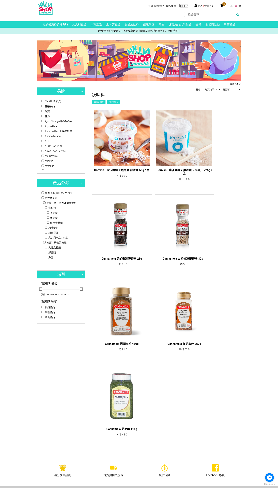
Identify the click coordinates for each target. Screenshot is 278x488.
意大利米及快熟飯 (56, 237)
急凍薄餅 (51, 227)
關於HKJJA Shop (46, 440)
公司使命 (42, 450)
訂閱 (232, 384)
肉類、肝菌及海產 (54, 242)
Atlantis (47, 161)
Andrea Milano (51, 136)
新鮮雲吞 (51, 232)
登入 (200, 5)
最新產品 (48, 312)
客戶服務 (147, 445)
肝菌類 (50, 252)
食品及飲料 (132, 24)
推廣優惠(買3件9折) (55, 24)
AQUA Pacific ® (51, 146)
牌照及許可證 (44, 456)
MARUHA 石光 (51, 101)
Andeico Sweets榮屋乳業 (56, 131)
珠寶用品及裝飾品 (180, 24)
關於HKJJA (43, 445)
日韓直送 (96, 24)
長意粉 (52, 212)
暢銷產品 (48, 307)
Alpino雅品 (49, 126)
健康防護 (148, 24)
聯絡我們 (171, 5)
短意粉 (52, 217)
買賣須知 (147, 450)
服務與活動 (212, 24)
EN (231, 5)
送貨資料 (147, 456)
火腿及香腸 (53, 247)
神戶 (45, 116)
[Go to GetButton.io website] (269, 484)
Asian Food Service (53, 151)
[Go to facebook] (269, 477)
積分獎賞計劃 (150, 440)
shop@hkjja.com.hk (53, 393)
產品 (238, 84)
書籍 (198, 24)
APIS (45, 141)
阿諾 (45, 111)
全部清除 (99, 102)
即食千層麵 (55, 222)
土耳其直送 (113, 24)
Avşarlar (47, 166)
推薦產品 (48, 317)
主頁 (150, 5)
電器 (161, 24)
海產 (49, 257)
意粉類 (50, 207)
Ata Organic (49, 156)
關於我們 (159, 5)
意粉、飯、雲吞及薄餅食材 (59, 202)
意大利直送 (79, 24)
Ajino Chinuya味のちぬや (56, 121)
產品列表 (95, 440)
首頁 (232, 84)
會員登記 (209, 5)
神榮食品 (48, 106)
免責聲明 (147, 461)
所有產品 (229, 24)
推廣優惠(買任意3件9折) (56, 192)
